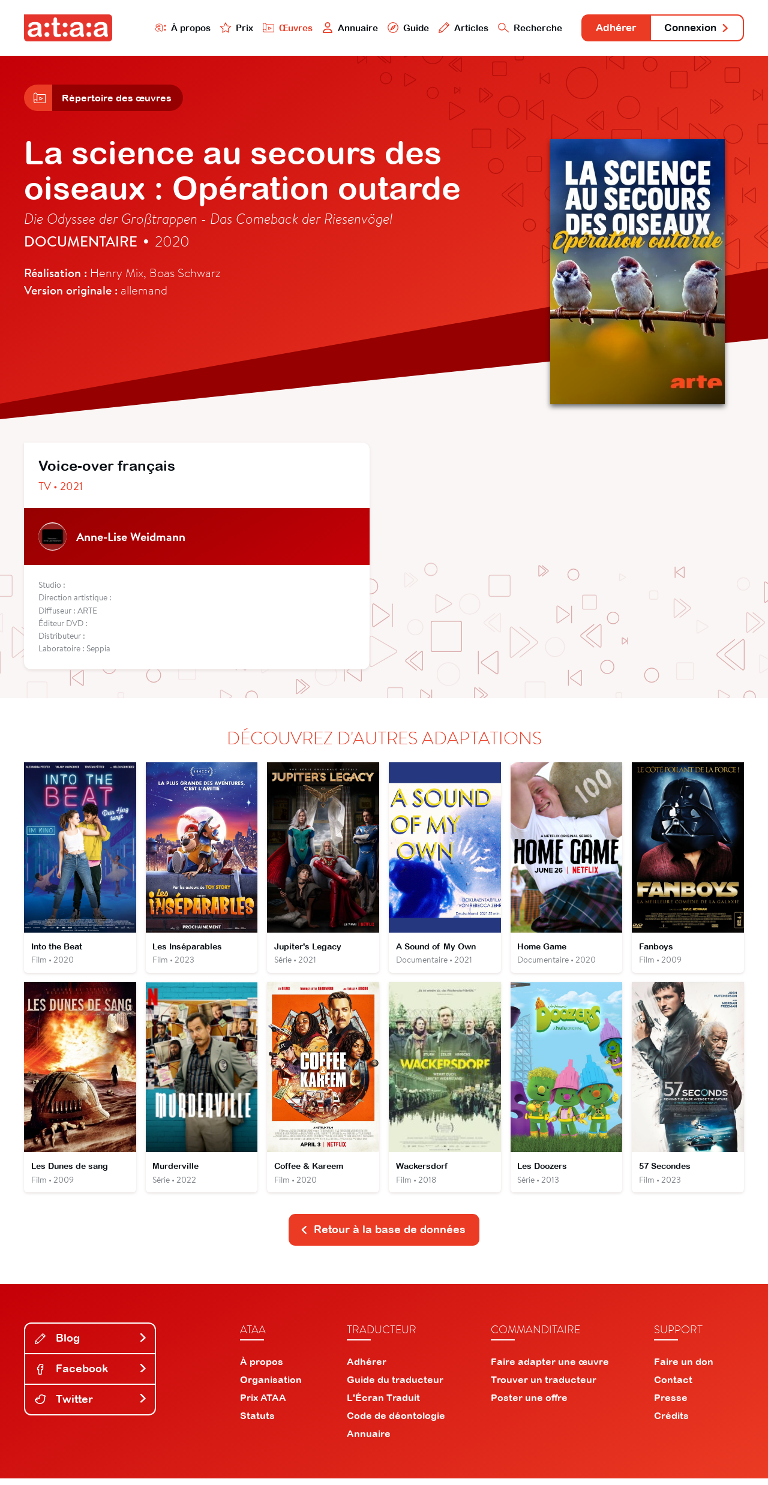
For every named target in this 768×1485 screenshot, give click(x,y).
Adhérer (607, 28)
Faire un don (683, 1368)
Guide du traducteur (395, 1386)
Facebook (91, 1375)
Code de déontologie (396, 1422)
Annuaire (337, 28)
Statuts (257, 1422)
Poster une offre (529, 1404)
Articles (451, 28)
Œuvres (274, 28)
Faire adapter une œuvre (550, 1368)
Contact (673, 1386)
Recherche (518, 28)
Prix (223, 28)
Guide (395, 28)
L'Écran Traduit (383, 1404)
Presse (671, 1404)
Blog (91, 1344)
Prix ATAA (263, 1404)
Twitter (91, 1405)
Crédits (671, 1422)
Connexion (694, 28)
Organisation (271, 1386)
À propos (169, 28)
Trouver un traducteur (543, 1386)
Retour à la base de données (383, 1236)
